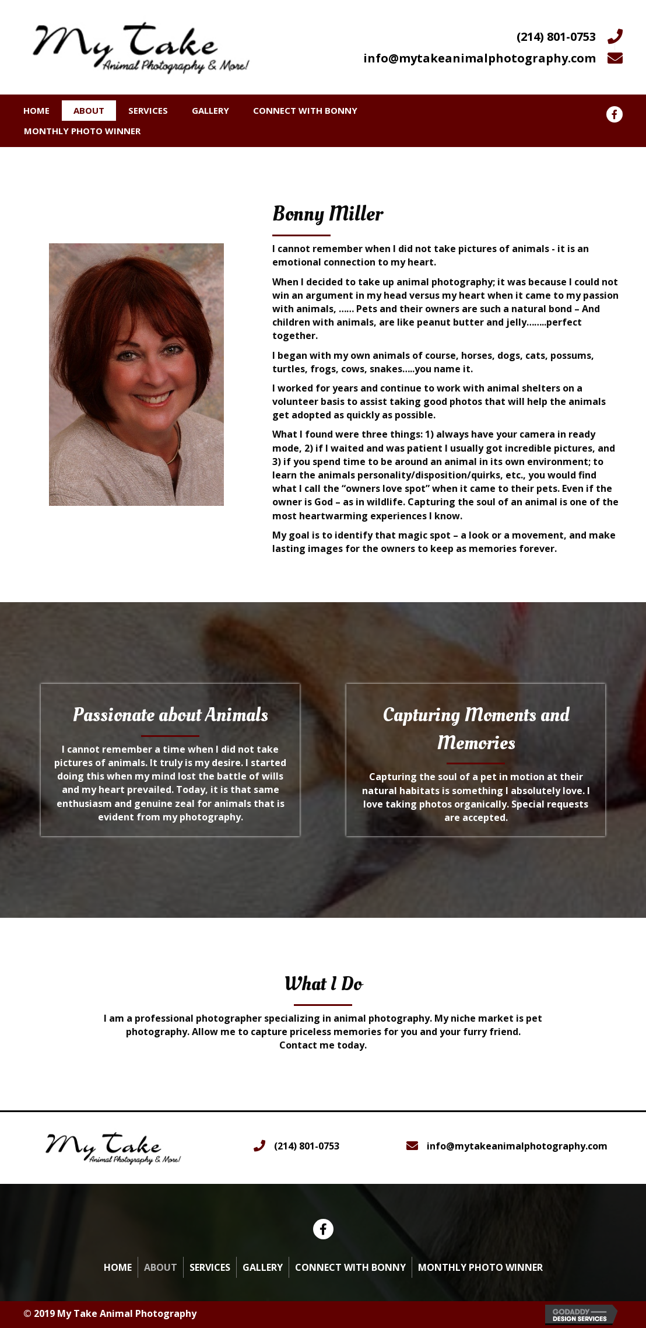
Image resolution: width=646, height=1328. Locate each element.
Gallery (210, 110)
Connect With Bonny (305, 110)
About (88, 110)
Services (148, 110)
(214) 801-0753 (556, 36)
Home (36, 110)
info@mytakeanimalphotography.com (479, 58)
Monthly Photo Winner (82, 131)
